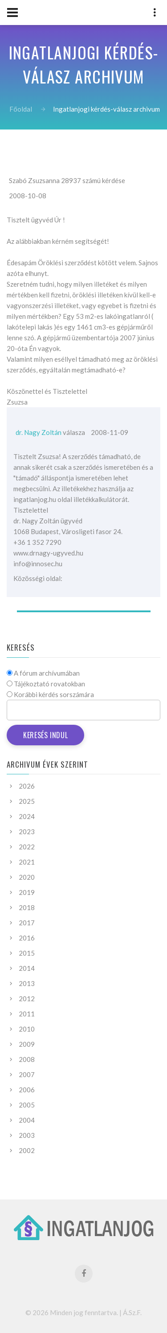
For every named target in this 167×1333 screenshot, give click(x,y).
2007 (27, 1074)
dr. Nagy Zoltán (38, 432)
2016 (27, 938)
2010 (27, 1029)
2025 (27, 801)
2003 (27, 1135)
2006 (27, 1090)
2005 (27, 1105)
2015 (27, 953)
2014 (27, 968)
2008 (27, 1059)
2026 (27, 786)
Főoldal (20, 109)
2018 (27, 907)
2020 (27, 877)
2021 (27, 862)
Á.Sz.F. (132, 1312)
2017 (27, 923)
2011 (27, 1014)
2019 (27, 892)
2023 (27, 831)
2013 (27, 983)
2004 (27, 1120)
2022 (27, 847)
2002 (27, 1150)
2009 (27, 1044)
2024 (27, 816)
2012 (27, 999)
